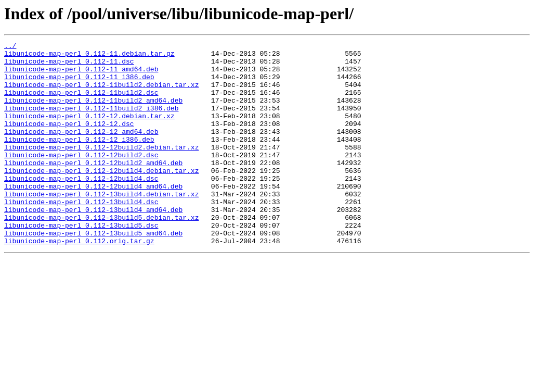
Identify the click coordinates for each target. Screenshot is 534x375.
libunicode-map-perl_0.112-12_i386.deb (79, 159)
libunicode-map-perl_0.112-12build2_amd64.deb (93, 187)
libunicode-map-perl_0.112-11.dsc (69, 65)
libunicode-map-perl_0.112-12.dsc (69, 140)
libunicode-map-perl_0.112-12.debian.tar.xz (89, 131)
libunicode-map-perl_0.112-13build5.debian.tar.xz (101, 253)
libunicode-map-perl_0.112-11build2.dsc (81, 103)
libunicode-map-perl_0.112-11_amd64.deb (81, 75)
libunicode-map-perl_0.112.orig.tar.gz (79, 281)
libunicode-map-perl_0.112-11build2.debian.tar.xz (101, 93)
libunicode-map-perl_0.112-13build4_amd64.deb (93, 243)
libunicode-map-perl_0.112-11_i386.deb (79, 84)
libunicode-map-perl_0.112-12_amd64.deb (81, 150)
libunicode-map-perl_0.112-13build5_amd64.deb (93, 272)
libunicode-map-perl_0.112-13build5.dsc (81, 262)
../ (10, 47)
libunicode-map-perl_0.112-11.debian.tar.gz (89, 56)
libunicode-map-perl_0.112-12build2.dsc (81, 178)
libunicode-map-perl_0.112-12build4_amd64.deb (93, 215)
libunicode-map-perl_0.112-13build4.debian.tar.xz (101, 225)
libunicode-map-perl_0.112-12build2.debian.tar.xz (101, 168)
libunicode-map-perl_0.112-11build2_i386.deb (91, 122)
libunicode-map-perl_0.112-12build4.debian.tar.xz (101, 197)
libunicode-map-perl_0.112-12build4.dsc (81, 206)
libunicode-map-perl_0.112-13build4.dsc (81, 234)
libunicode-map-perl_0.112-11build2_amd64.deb (93, 112)
